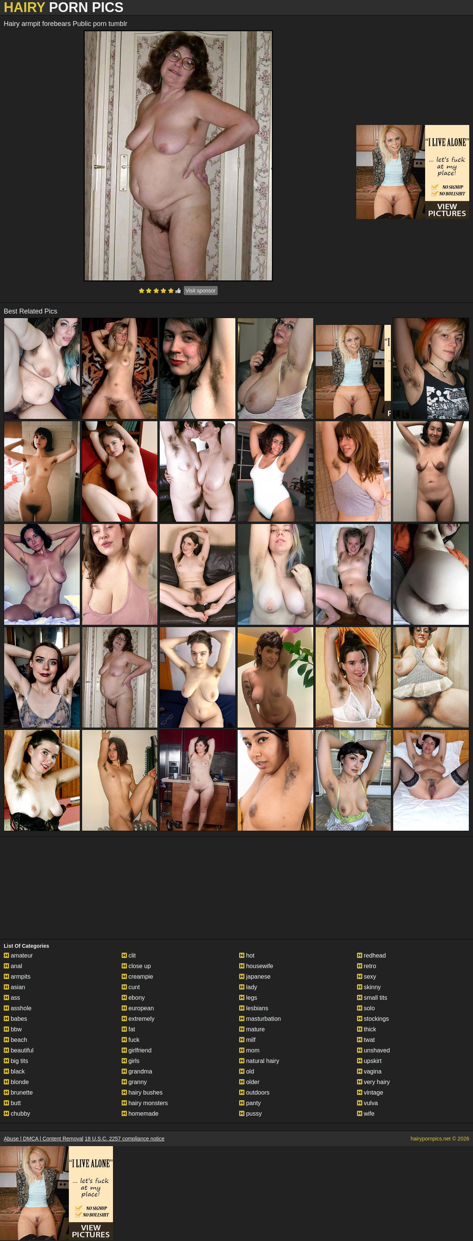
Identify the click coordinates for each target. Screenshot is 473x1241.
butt (12, 1103)
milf (247, 1040)
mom (249, 1050)
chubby (17, 1113)
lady (248, 987)
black (14, 1071)
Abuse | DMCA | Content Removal (43, 1139)
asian (14, 987)
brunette (18, 1092)
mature (252, 1029)
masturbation (260, 1019)
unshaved (373, 1050)
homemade (140, 1113)
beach (15, 1040)
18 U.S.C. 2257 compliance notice (125, 1139)
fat (128, 1029)
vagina (369, 1071)
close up (136, 966)
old (246, 1071)
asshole (18, 1008)
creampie (137, 976)
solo (366, 1008)
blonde (16, 1082)
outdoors (254, 1092)
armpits (17, 976)
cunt (131, 987)
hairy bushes (142, 1092)
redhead (371, 955)
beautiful (19, 1050)
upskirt (369, 1061)
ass (12, 997)
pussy (250, 1113)
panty (250, 1103)
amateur (18, 955)
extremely (138, 1019)
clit (129, 955)
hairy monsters (145, 1103)
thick (366, 1029)
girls (131, 1061)
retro (366, 966)
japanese (254, 976)
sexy (366, 976)
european (138, 1008)
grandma (137, 1071)
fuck (131, 1040)
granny (134, 1082)
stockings (373, 1019)
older (249, 1082)
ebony (133, 997)
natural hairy (259, 1061)
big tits (16, 1061)
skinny (369, 987)
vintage (370, 1092)
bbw (13, 1029)
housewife (256, 966)
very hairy (373, 1082)
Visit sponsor (201, 291)
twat (366, 1040)
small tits (372, 997)
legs (248, 997)
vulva (367, 1103)
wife (366, 1113)
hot (247, 955)
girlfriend (137, 1050)
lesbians (253, 1008)
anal (13, 966)
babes (15, 1019)
